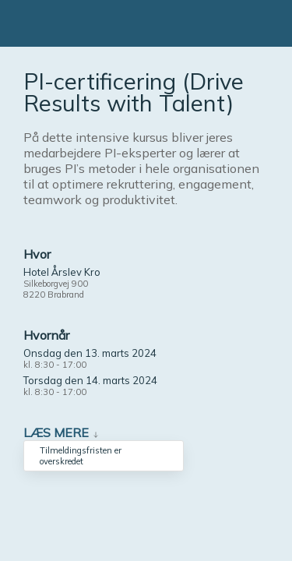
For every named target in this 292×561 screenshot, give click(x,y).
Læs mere (56, 432)
